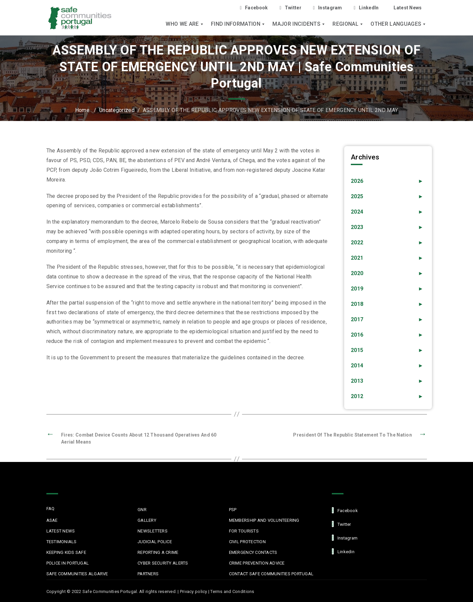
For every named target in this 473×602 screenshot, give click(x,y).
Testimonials (61, 541)
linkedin (343, 551)
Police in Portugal (67, 563)
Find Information (238, 24)
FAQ (50, 508)
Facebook (254, 7)
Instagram (327, 7)
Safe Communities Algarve (77, 573)
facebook (345, 510)
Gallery (147, 520)
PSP (233, 509)
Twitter (290, 7)
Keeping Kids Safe (66, 552)
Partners (148, 573)
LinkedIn (366, 7)
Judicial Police (155, 541)
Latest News (408, 7)
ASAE (52, 520)
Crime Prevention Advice (257, 563)
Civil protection (247, 541)
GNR (142, 509)
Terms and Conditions (232, 591)
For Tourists (244, 530)
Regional (348, 24)
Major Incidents (299, 24)
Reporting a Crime (158, 552)
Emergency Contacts (253, 552)
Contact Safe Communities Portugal (271, 573)
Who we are (185, 24)
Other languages (399, 24)
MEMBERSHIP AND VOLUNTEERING (264, 520)
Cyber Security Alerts (163, 563)
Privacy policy (193, 591)
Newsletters (153, 530)
